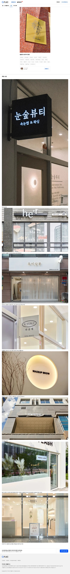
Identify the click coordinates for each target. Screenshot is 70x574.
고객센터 (3, 560)
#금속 (49, 61)
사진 (11, 5)
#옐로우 (25, 61)
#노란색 (36, 61)
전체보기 (46, 68)
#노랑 (33, 61)
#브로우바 (22, 59)
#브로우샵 (44, 57)
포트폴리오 (6, 5)
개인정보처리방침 (13, 560)
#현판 (46, 59)
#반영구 (39, 57)
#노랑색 (41, 61)
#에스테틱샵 (38, 59)
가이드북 (15, 5)
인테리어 (13, 2)
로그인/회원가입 (64, 2)
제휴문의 (58, 2)
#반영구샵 (27, 59)
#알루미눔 (27, 64)
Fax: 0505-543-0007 (40, 565)
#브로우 (35, 57)
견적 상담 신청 (64, 550)
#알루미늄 (22, 64)
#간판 (43, 59)
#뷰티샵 (21, 57)
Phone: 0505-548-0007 (32, 565)
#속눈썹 (31, 57)
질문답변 (19, 2)
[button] (67, 80)
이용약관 (7, 560)
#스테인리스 (33, 64)
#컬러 (45, 61)
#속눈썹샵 (26, 57)
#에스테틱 (32, 59)
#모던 (21, 61)
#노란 (29, 61)
